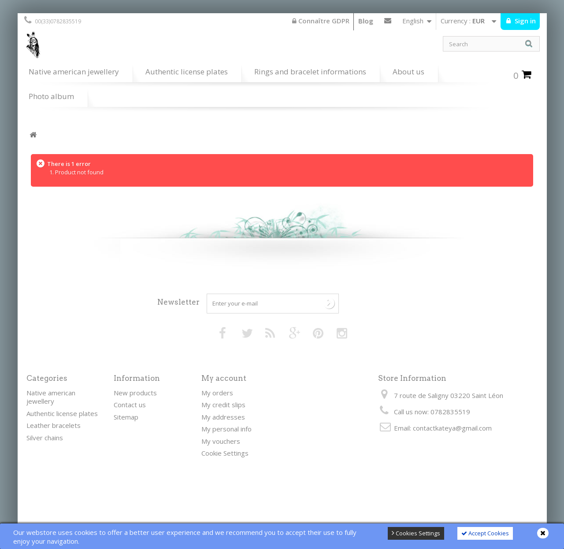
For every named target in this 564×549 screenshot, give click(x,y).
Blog (365, 20)
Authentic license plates (186, 71)
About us (408, 71)
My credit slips (223, 404)
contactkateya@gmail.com (452, 428)
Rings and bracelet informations (310, 71)
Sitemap (126, 417)
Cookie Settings (225, 453)
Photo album (51, 96)
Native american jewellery (74, 71)
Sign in (524, 20)
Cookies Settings (416, 533)
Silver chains (44, 437)
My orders (217, 392)
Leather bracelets (53, 425)
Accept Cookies (485, 533)
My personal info (226, 428)
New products (135, 392)
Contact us (388, 22)
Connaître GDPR (320, 20)
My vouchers (220, 441)
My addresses (223, 417)
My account (223, 378)
